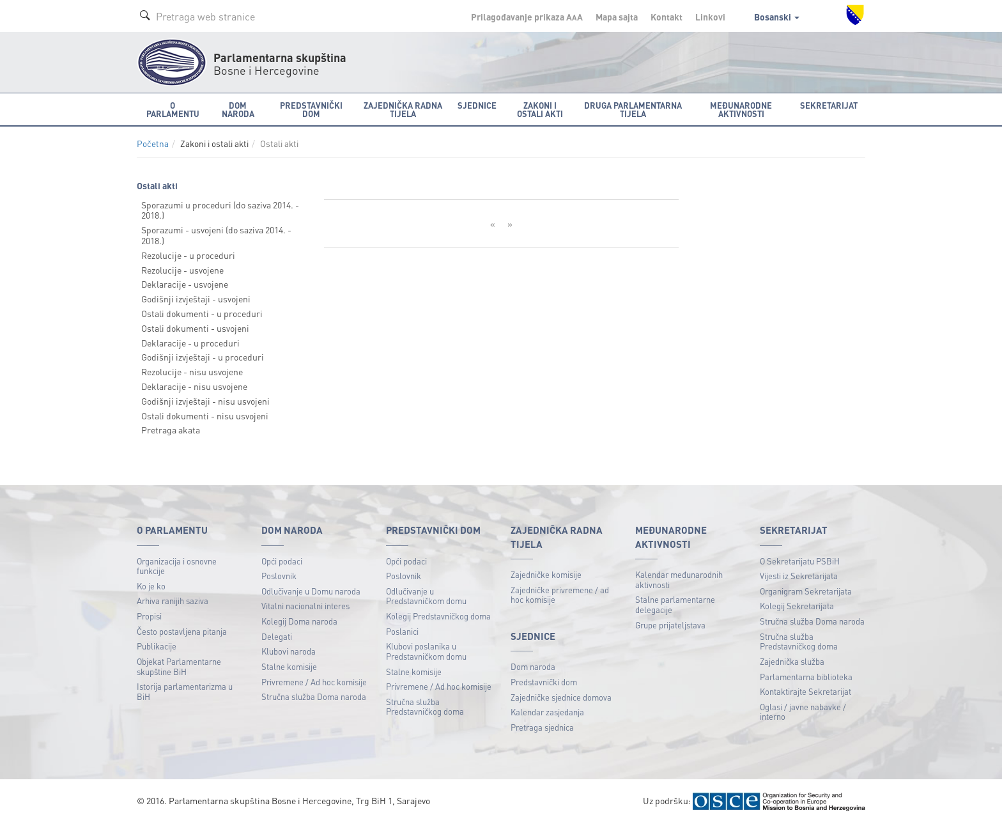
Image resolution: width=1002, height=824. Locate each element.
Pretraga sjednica (542, 727)
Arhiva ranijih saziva (172, 600)
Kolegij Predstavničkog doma (438, 615)
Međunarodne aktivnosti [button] (741, 109)
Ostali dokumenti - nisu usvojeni (204, 415)
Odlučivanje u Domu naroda (310, 591)
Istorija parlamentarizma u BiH (185, 691)
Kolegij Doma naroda (299, 621)
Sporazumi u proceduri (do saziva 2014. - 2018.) (220, 210)
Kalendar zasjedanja (547, 711)
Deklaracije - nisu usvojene (194, 386)
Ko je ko (151, 585)
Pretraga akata (170, 429)
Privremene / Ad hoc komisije (314, 681)
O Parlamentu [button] (172, 109)
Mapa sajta (617, 16)
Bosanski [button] (776, 16)
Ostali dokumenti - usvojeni (195, 328)
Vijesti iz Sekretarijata (799, 575)
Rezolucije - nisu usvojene (192, 371)
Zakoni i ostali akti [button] (540, 109)
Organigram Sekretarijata (806, 591)
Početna (153, 143)
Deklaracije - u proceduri (190, 342)
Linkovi (710, 16)
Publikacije (156, 646)
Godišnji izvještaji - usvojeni (195, 298)
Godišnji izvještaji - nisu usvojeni (205, 401)
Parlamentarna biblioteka (806, 676)
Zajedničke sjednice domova (561, 697)
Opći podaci (281, 561)
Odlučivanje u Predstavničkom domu (426, 596)
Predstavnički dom (544, 681)
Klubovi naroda (288, 651)
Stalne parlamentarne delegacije (675, 604)
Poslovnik (279, 575)
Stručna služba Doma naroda (313, 696)
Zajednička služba (792, 661)
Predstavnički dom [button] (311, 109)
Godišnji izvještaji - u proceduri (202, 356)
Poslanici (402, 631)
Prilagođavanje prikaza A (527, 16)
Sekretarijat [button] (829, 105)
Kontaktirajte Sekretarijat (805, 691)
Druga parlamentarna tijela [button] (633, 109)
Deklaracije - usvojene (184, 284)
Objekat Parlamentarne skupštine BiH (179, 666)
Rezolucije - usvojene (182, 270)
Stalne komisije (289, 666)
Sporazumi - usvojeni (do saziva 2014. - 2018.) (216, 235)
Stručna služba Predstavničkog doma (425, 706)
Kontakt (666, 16)
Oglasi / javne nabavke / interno (803, 711)
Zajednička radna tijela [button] (403, 109)
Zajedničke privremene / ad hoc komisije (560, 594)
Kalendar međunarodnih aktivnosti (679, 579)
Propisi (149, 615)
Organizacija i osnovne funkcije (177, 566)
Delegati (276, 636)
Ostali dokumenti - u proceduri (202, 313)
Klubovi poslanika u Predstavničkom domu (426, 651)
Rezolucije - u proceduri (188, 255)
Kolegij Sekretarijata (797, 605)
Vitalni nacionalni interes (305, 605)
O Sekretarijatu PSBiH (800, 561)
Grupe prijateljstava (670, 624)
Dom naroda (533, 666)
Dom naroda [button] (238, 109)
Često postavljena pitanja (182, 631)
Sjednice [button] (477, 105)
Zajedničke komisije (546, 574)
